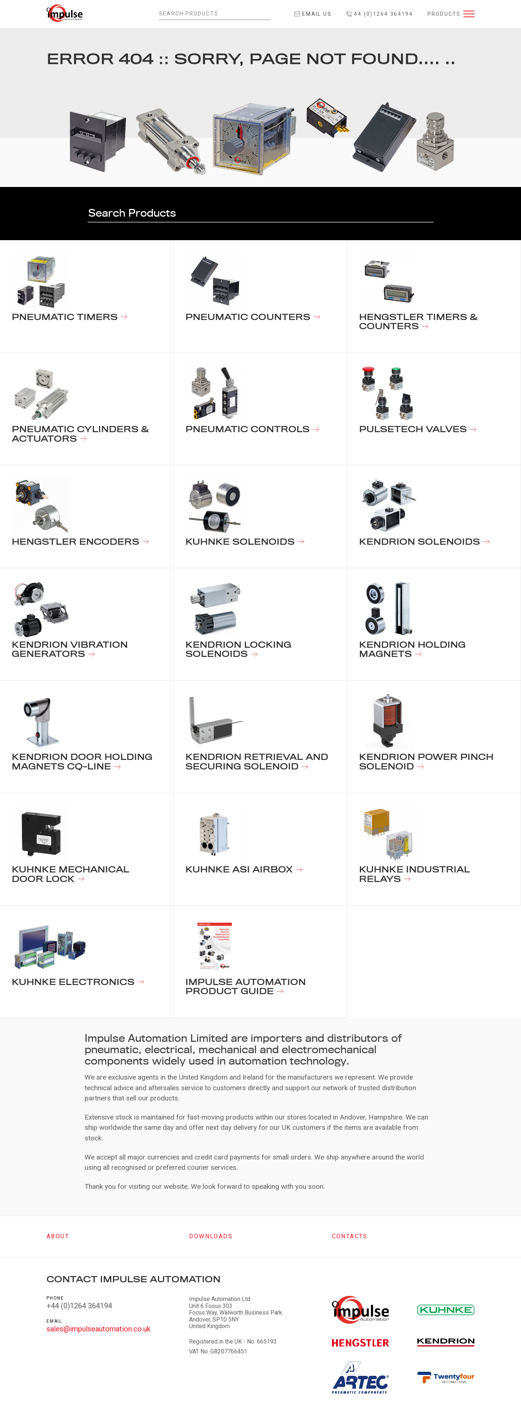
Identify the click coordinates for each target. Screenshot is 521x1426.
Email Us (313, 14)
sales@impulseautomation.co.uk (99, 1328)
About (58, 1236)
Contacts (350, 1236)
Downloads (211, 1236)
